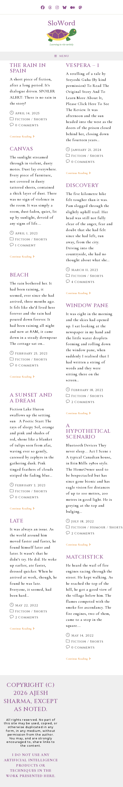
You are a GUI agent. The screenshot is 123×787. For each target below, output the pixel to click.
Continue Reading (22, 136)
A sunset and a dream (31, 398)
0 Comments (27, 125)
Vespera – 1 (82, 65)
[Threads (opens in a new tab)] (50, 7)
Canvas (21, 149)
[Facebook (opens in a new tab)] (43, 7)
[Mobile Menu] (61, 56)
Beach (19, 275)
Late (17, 521)
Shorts (40, 119)
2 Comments (82, 402)
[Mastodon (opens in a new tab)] (80, 7)
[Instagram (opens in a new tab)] (57, 7)
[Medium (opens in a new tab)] (72, 7)
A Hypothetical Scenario (88, 431)
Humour (98, 527)
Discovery (82, 185)
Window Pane (87, 305)
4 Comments (82, 282)
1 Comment (25, 245)
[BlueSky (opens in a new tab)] (64, 7)
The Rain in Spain (28, 68)
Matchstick (85, 557)
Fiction (22, 119)
